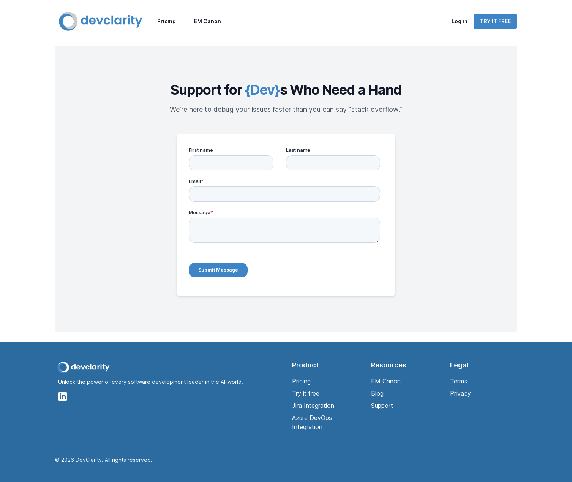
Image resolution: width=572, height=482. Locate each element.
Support (382, 405)
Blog (377, 393)
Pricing (166, 21)
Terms (458, 381)
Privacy (460, 393)
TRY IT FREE (495, 21)
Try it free (305, 393)
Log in (460, 21)
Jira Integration (313, 405)
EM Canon (207, 21)
